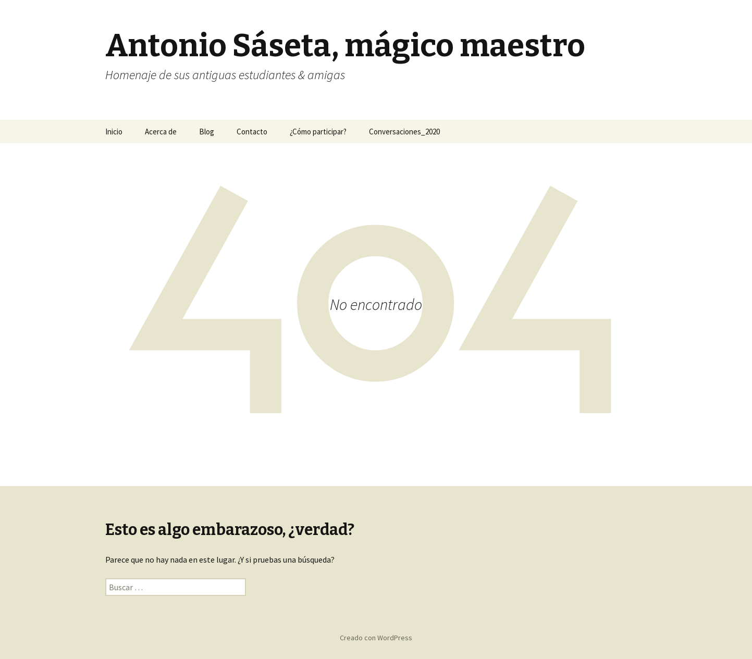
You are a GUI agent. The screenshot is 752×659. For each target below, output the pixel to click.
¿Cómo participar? (318, 131)
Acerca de (161, 131)
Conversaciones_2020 (404, 131)
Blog (206, 131)
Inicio (113, 131)
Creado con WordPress (376, 637)
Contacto (252, 131)
